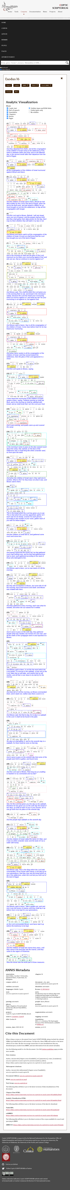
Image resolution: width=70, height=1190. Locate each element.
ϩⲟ (29, 435)
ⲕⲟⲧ (14, 344)
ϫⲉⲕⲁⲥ (29, 857)
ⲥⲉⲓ (24, 193)
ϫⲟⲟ (14, 630)
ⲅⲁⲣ (19, 281)
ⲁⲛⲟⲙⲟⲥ (27, 770)
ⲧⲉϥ (34, 834)
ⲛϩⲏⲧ (20, 493)
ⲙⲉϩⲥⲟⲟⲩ (15, 616)
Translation (13, 112)
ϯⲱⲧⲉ (10, 419)
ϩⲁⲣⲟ (40, 664)
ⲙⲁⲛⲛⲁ (36, 828)
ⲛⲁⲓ (27, 525)
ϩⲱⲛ (25, 684)
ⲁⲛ (40, 287)
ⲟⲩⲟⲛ (25, 712)
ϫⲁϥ (13, 444)
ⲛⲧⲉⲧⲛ (18, 767)
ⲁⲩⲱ (25, 136)
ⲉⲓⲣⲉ (17, 525)
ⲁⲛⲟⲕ (21, 396)
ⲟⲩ (41, 143)
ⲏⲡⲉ (12, 503)
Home (10, 12)
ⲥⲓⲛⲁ (22, 139)
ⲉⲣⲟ (33, 253)
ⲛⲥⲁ (27, 575)
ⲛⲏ (25, 267)
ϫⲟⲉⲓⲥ (42, 187)
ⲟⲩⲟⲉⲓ (18, 317)
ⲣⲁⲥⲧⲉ (11, 651)
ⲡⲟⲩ (13, 739)
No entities (35, 112)
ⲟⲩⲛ (26, 431)
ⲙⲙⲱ (20, 795)
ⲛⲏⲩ (15, 419)
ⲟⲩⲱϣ (23, 767)
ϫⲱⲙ (24, 857)
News (45, 12)
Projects (52, 12)
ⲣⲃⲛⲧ (14, 581)
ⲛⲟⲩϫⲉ (16, 894)
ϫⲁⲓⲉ (39, 130)
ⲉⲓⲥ (15, 431)
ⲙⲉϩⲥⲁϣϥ (25, 733)
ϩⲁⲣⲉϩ (42, 855)
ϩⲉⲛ (36, 267)
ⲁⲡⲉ (34, 499)
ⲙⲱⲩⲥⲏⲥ (40, 164)
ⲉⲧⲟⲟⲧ (38, 490)
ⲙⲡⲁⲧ (8, 532)
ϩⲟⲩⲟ (15, 532)
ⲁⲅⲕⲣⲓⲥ (23, 837)
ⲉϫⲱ (8, 583)
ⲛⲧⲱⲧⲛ (9, 284)
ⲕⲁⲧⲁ (39, 499)
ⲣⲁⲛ (33, 824)
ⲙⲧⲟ (12, 321)
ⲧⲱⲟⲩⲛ (17, 123)
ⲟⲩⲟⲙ (11, 476)
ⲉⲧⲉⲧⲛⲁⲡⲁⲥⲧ (21, 661)
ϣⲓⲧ (22, 541)
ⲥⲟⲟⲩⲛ (16, 467)
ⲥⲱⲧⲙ (19, 251)
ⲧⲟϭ (8, 661)
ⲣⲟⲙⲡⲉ (31, 935)
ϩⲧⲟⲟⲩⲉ (28, 243)
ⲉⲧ (26, 383)
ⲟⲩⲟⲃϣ (25, 441)
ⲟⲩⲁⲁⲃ (20, 655)
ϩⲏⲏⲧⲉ (19, 431)
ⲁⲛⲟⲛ (8, 253)
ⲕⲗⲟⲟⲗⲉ (13, 351)
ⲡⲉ (9, 321)
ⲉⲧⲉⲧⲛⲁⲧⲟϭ (13, 657)
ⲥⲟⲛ (20, 887)
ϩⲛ (28, 123)
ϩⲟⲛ (31, 490)
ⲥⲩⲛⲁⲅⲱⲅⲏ (13, 127)
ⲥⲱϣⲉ (38, 712)
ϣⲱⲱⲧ (17, 547)
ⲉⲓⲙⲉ (38, 226)
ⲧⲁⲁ (29, 473)
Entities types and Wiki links (41, 108)
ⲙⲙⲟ (24, 284)
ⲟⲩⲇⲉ (34, 687)
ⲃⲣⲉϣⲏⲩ (13, 441)
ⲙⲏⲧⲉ (15, 136)
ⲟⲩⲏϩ (14, 511)
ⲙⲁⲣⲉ (20, 508)
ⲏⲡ (14, 496)
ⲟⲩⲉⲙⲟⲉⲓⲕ (13, 193)
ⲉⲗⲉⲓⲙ (33, 123)
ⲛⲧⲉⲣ (38, 143)
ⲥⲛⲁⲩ (13, 623)
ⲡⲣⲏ (33, 601)
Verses (11, 116)
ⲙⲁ (21, 801)
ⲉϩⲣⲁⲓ (29, 130)
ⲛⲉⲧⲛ (27, 904)
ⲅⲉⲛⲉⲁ (32, 904)
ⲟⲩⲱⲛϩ (43, 344)
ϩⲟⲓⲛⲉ (10, 578)
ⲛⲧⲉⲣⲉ (8, 864)
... (11, 213)
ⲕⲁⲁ (20, 682)
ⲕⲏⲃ (37, 619)
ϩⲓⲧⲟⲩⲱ (15, 464)
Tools (16, 12)
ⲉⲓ (42, 123)
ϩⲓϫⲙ (21, 444)
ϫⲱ (24, 367)
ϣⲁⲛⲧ (36, 935)
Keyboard (4, 67)
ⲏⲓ (12, 798)
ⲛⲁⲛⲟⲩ (33, 180)
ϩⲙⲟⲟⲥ (12, 190)
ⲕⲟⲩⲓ (28, 532)
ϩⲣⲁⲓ (25, 139)
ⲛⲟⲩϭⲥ (38, 581)
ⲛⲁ (21, 177)
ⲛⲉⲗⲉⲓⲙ (20, 136)
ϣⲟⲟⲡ (36, 287)
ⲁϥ (39, 267)
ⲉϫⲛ (20, 190)
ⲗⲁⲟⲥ (21, 751)
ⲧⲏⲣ (19, 127)
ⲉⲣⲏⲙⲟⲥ (31, 344)
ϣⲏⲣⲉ (12, 130)
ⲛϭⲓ (45, 123)
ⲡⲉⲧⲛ (27, 251)
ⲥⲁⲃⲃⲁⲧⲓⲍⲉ (23, 814)
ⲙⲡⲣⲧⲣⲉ (43, 563)
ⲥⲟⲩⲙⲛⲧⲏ (11, 143)
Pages (11, 118)
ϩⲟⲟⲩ (23, 616)
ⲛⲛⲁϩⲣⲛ (34, 304)
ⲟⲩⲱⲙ (26, 271)
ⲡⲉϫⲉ (29, 461)
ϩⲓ (23, 525)
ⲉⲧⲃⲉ (38, 782)
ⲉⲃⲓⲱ (35, 837)
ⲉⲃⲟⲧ (33, 143)
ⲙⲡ (9, 547)
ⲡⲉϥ (10, 798)
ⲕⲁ (9, 435)
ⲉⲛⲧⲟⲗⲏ (14, 770)
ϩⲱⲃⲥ (31, 412)
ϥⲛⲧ (44, 687)
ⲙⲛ (45, 164)
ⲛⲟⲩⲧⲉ (43, 251)
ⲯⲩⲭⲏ (29, 503)
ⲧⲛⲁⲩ (14, 767)
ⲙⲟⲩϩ (11, 855)
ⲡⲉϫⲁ (14, 177)
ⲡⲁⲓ (8, 133)
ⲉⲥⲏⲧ (23, 419)
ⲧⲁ (9, 416)
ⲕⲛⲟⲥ (27, 581)
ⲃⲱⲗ (17, 604)
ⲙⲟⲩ (17, 183)
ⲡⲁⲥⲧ (31, 661)
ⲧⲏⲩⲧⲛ (30, 229)
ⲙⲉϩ (31, 897)
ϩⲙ (12, 147)
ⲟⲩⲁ (36, 461)
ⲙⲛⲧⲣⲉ (26, 922)
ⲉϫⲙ (33, 164)
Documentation (35, 12)
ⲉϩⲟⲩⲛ (32, 284)
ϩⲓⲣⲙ (22, 435)
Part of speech (14, 110)
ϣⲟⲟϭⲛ (18, 187)
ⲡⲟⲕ (19, 435)
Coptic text (13, 108)
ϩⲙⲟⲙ (22, 601)
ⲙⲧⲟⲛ (13, 655)
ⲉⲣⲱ (21, 664)
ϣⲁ (32, 566)
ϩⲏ (12, 412)
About (60, 12)
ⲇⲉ (21, 123)
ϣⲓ (26, 499)
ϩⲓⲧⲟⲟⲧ (28, 187)
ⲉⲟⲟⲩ (12, 247)
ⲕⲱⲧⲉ (11, 423)
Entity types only (37, 110)
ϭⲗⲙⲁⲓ (13, 891)
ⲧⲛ (38, 193)
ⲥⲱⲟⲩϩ (12, 493)
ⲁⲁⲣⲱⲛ (12, 168)
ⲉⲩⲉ (34, 857)
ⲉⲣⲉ (18, 287)
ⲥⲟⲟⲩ (10, 723)
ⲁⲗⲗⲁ (15, 290)
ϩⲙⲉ (24, 935)
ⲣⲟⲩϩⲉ (28, 226)
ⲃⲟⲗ (11, 801)
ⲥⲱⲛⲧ (17, 739)
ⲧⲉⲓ (9, 199)
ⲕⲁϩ (20, 147)
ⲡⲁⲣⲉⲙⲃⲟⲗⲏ (14, 416)
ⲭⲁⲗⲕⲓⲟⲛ (28, 190)
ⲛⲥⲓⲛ (43, 130)
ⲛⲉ (24, 190)
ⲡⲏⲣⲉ (19, 412)
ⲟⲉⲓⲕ (13, 274)
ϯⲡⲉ (37, 834)
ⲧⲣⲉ (12, 251)
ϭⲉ (8, 287)
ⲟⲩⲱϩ (25, 938)
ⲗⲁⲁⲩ (10, 566)
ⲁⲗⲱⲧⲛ (36, 664)
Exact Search (5, 69)
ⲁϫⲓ (11, 307)
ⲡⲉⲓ (9, 196)
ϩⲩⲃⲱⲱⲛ (34, 199)
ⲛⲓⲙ (19, 253)
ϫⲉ (29, 180)
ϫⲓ (25, 887)
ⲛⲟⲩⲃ (22, 891)
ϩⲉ (13, 438)
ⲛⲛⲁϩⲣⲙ (36, 363)
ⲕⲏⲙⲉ (26, 147)
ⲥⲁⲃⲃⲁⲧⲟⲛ (21, 651)
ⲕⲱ (15, 566)
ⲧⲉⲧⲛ (8, 136)
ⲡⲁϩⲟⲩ (21, 566)
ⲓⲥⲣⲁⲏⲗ (24, 130)
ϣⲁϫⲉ (18, 334)
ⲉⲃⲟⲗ (24, 123)
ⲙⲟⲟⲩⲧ (20, 196)
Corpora (24, 12)
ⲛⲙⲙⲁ (8, 380)
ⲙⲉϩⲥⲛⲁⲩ (24, 143)
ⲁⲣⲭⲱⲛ (26, 626)
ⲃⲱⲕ (38, 623)
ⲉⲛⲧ (19, 229)
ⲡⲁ (22, 532)
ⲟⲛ (18, 264)
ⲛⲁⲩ (22, 226)
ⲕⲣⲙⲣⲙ (20, 161)
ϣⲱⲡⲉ (27, 409)
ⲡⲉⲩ (12, 532)
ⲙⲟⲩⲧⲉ (22, 824)
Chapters (12, 114)
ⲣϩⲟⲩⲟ (29, 544)
